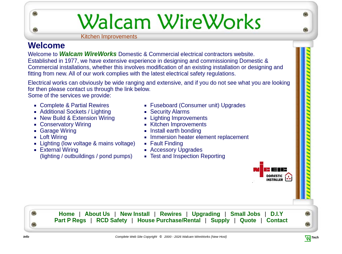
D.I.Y (277, 214)
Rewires (171, 214)
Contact (277, 220)
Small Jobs (245, 214)
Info (26, 236)
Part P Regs (70, 220)
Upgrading (206, 214)
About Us (97, 214)
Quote (248, 220)
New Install (135, 214)
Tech (312, 237)
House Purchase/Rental (169, 220)
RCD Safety (111, 220)
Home (67, 214)
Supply (220, 220)
